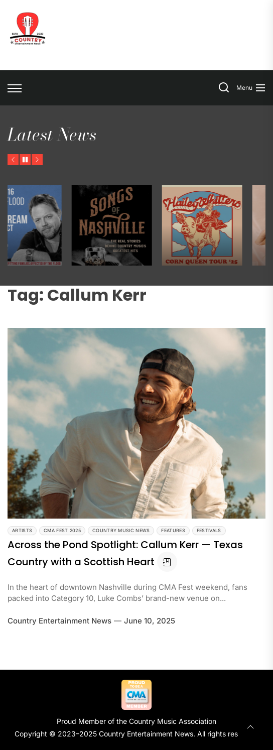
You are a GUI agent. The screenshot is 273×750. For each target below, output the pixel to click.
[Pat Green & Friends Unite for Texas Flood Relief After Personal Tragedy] (61, 225)
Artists (22, 530)
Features (173, 530)
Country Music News (121, 530)
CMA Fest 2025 (62, 530)
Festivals (209, 530)
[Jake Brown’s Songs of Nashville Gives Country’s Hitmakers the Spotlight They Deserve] (151, 225)
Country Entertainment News (59, 621)
